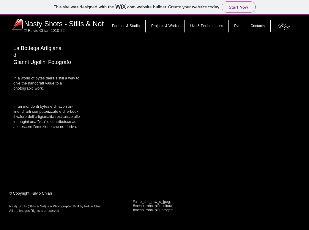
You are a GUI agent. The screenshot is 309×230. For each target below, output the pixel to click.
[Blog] (283, 26)
